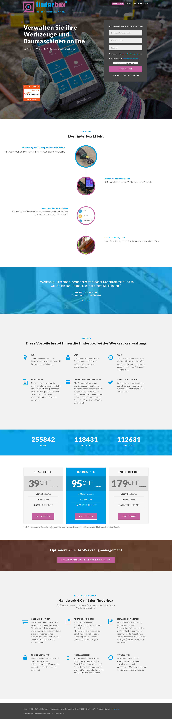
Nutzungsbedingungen (131, 58)
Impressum (116, 709)
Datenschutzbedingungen (131, 54)
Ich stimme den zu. (126, 54)
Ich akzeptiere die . (125, 58)
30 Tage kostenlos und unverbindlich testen (86, 560)
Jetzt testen (118, 4)
